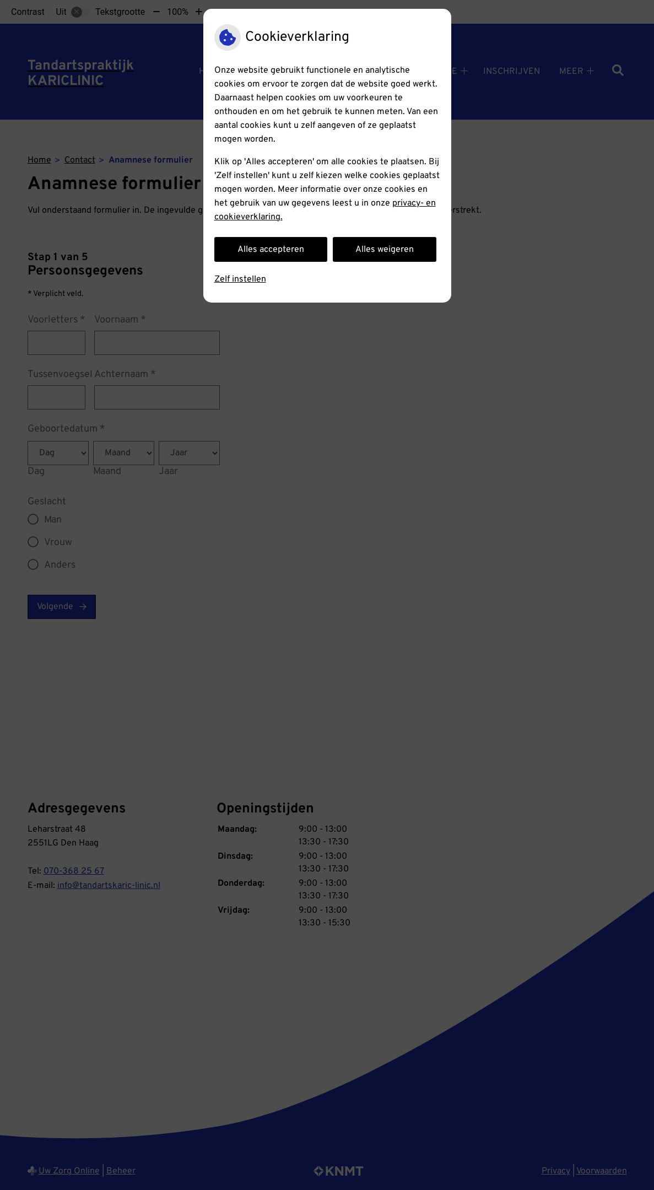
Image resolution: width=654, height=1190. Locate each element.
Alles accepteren (270, 249)
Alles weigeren (384, 249)
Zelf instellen (240, 279)
